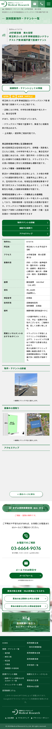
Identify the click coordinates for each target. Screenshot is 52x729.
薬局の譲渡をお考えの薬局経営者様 (28, 606)
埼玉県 (7, 660)
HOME (5, 643)
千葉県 (7, 664)
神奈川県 (8, 656)
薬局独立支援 (32, 680)
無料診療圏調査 (35, 647)
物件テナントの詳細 (33, 222)
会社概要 (9, 718)
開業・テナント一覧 (10, 649)
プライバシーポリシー (20, 699)
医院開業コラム (9, 690)
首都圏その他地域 (12, 668)
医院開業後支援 (33, 652)
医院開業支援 (32, 643)
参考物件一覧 (32, 665)
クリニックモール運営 (13, 684)
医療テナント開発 (9, 674)
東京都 (7, 653)
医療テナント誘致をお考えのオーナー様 (14, 679)
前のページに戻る (26, 494)
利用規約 (34, 699)
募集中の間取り (34, 228)
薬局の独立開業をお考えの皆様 (29, 598)
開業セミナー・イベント (37, 674)
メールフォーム (30, 575)
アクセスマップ (34, 233)
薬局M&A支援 (33, 686)
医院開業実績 (32, 659)
